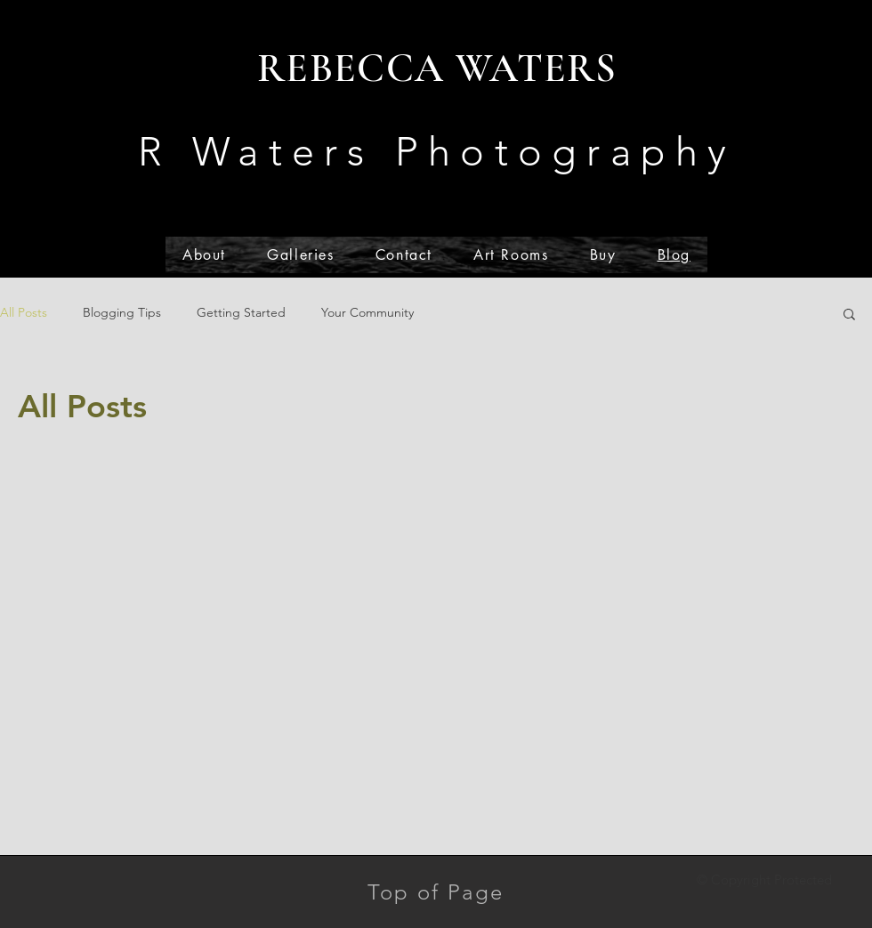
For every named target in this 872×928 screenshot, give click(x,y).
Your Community (367, 312)
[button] (849, 315)
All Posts (23, 312)
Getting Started (241, 312)
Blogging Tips (122, 312)
